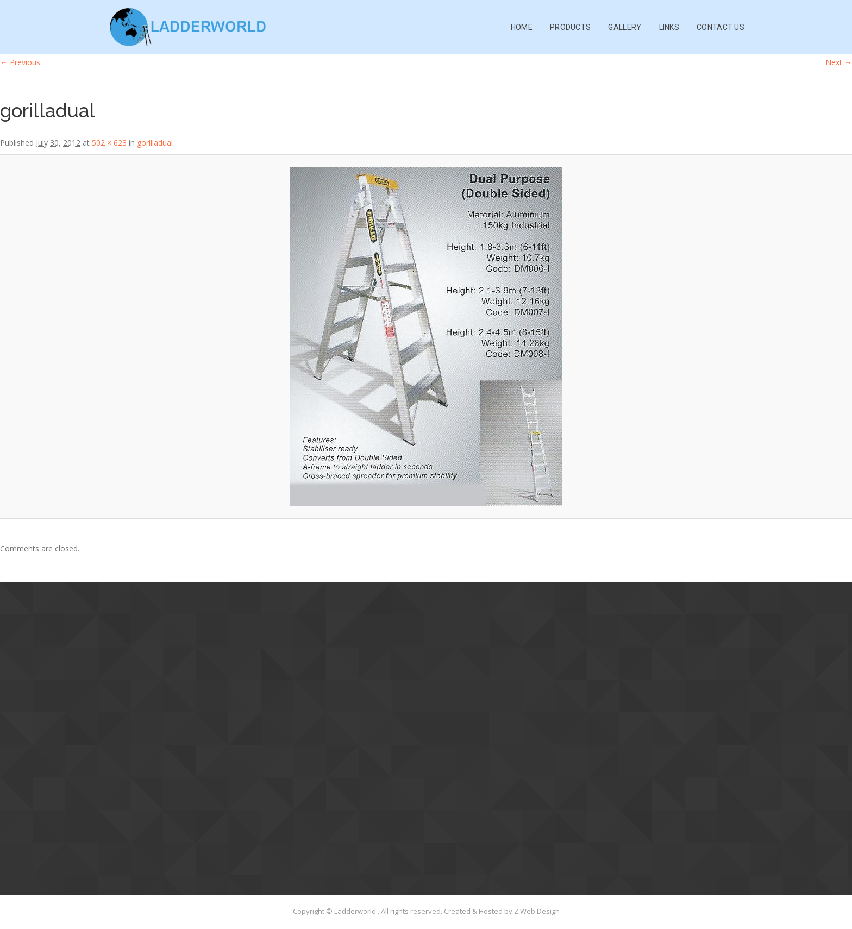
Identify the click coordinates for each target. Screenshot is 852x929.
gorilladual (155, 142)
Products (570, 27)
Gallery (624, 27)
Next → (838, 62)
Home (521, 27)
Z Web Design (537, 911)
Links (669, 27)
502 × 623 (109, 142)
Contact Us (720, 27)
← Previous (20, 62)
